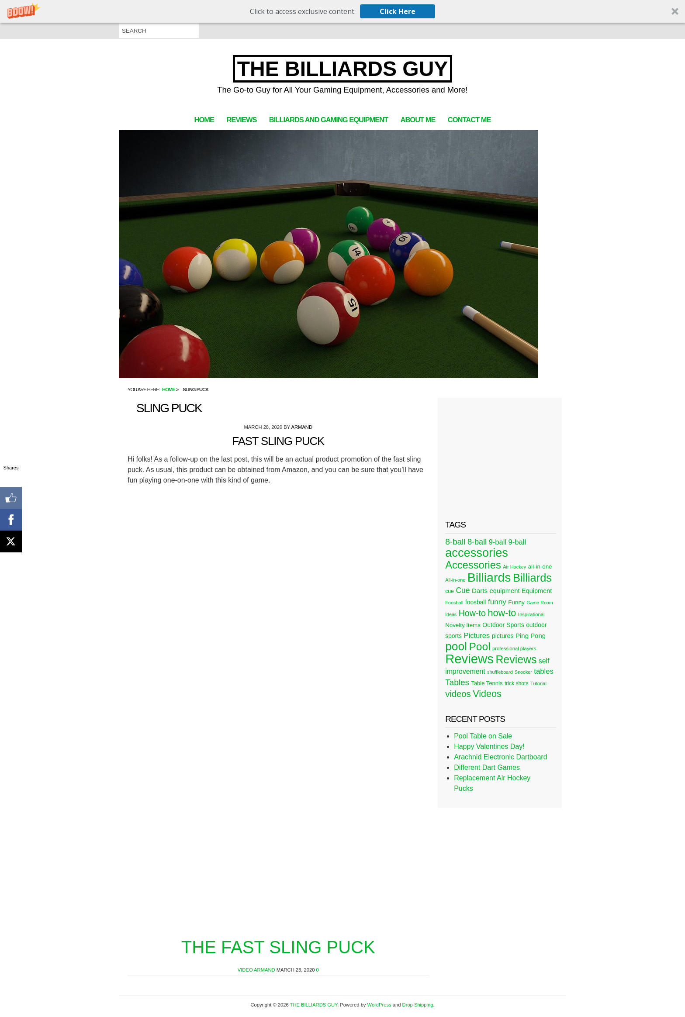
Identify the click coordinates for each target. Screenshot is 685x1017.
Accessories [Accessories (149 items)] (473, 565)
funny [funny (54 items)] (497, 601)
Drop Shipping (417, 1004)
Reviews (241, 120)
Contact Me (469, 120)
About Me (418, 120)
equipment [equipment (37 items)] (504, 590)
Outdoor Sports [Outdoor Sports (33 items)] (503, 624)
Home (204, 120)
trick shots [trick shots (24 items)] (517, 683)
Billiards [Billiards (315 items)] (489, 577)
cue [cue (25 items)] (449, 591)
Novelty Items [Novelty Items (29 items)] (463, 625)
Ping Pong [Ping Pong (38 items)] (530, 635)
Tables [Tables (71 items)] (457, 682)
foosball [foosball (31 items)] (475, 602)
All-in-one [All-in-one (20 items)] (455, 580)
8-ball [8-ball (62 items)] (477, 542)
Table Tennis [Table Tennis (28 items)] (486, 683)
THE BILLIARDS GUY (342, 68)
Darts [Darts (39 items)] (480, 590)
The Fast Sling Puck (278, 947)
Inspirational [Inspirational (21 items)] (531, 614)
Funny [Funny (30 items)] (516, 602)
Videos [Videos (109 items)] (487, 693)
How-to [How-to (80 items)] (472, 613)
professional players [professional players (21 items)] (514, 648)
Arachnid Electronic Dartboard (500, 757)
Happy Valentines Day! (489, 746)
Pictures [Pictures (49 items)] (477, 635)
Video (245, 969)
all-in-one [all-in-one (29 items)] (540, 566)
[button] (342, 11)
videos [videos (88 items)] (458, 694)
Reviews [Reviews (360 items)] (469, 659)
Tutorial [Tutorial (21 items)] (538, 683)
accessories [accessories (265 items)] (476, 552)
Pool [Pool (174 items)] (479, 646)
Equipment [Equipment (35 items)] (537, 590)
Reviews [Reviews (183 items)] (515, 659)
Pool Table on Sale (483, 736)
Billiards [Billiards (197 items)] (532, 578)
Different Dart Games (487, 767)
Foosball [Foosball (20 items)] (454, 602)
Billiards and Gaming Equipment (328, 120)
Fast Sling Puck (278, 441)
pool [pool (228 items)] (456, 646)
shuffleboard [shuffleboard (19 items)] (499, 672)
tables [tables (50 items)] (544, 671)
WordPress (379, 1004)
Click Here (397, 11)
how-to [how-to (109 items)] (502, 612)
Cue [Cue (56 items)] (463, 590)
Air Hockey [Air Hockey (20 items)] (514, 566)
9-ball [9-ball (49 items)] (498, 542)
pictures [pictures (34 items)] (503, 635)
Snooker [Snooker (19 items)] (523, 672)
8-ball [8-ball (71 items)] (455, 541)
